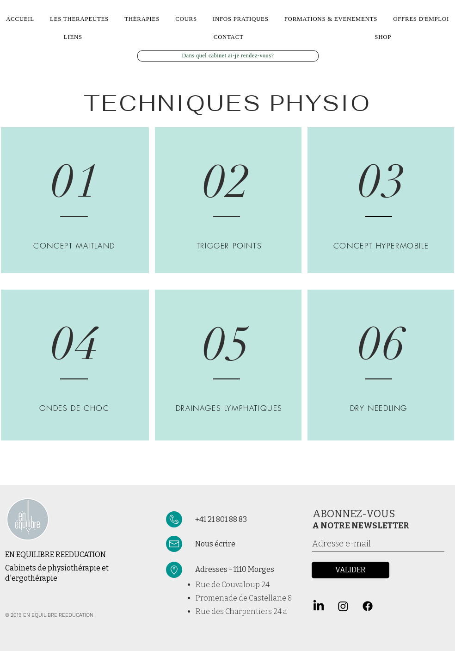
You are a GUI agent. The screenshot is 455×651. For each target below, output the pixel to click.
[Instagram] (343, 606)
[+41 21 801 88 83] (242, 519)
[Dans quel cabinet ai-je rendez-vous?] (228, 56)
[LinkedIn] (318, 606)
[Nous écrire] (248, 544)
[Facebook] (367, 606)
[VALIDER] (350, 570)
